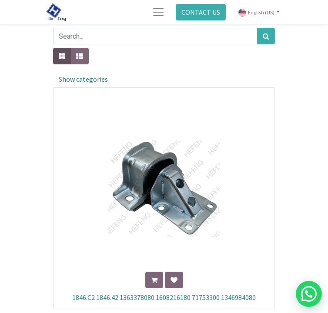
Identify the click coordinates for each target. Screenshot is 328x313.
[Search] (266, 36)
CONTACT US (200, 12)
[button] (154, 280)
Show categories (83, 79)
